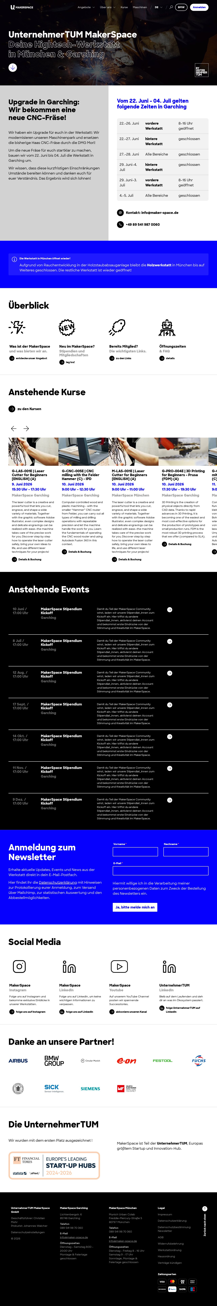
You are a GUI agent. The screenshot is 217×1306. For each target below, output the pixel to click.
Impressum (165, 1214)
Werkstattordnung (169, 1250)
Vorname (120, 844)
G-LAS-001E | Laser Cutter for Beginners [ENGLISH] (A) (29, 475)
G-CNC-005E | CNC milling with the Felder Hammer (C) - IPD (80, 475)
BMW (181, 8)
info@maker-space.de (74, 1237)
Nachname (171, 844)
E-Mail (118, 863)
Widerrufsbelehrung (171, 1243)
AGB (160, 1237)
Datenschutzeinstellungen (28, 1232)
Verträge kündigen (170, 1263)
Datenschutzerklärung (58, 882)
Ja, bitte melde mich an (135, 907)
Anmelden (199, 8)
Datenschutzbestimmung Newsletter (174, 1229)
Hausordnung (166, 1256)
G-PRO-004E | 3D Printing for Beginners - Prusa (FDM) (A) (183, 475)
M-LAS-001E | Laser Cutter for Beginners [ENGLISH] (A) (129, 475)
